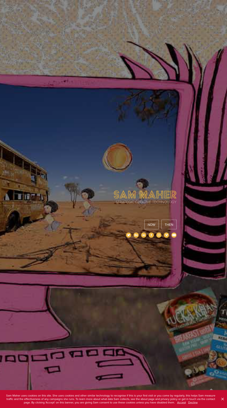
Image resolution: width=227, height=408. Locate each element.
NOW (151, 224)
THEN (169, 224)
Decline (193, 402)
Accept (181, 402)
